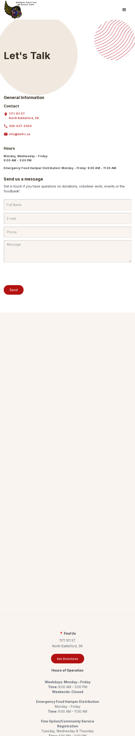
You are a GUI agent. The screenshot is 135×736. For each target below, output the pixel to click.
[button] (124, 10)
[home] (20, 10)
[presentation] (39, 274)
